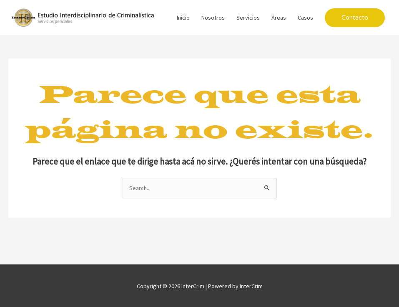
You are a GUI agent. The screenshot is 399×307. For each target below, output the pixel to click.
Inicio (183, 17)
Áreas (278, 17)
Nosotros (213, 17)
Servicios (248, 17)
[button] (355, 17)
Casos (305, 17)
